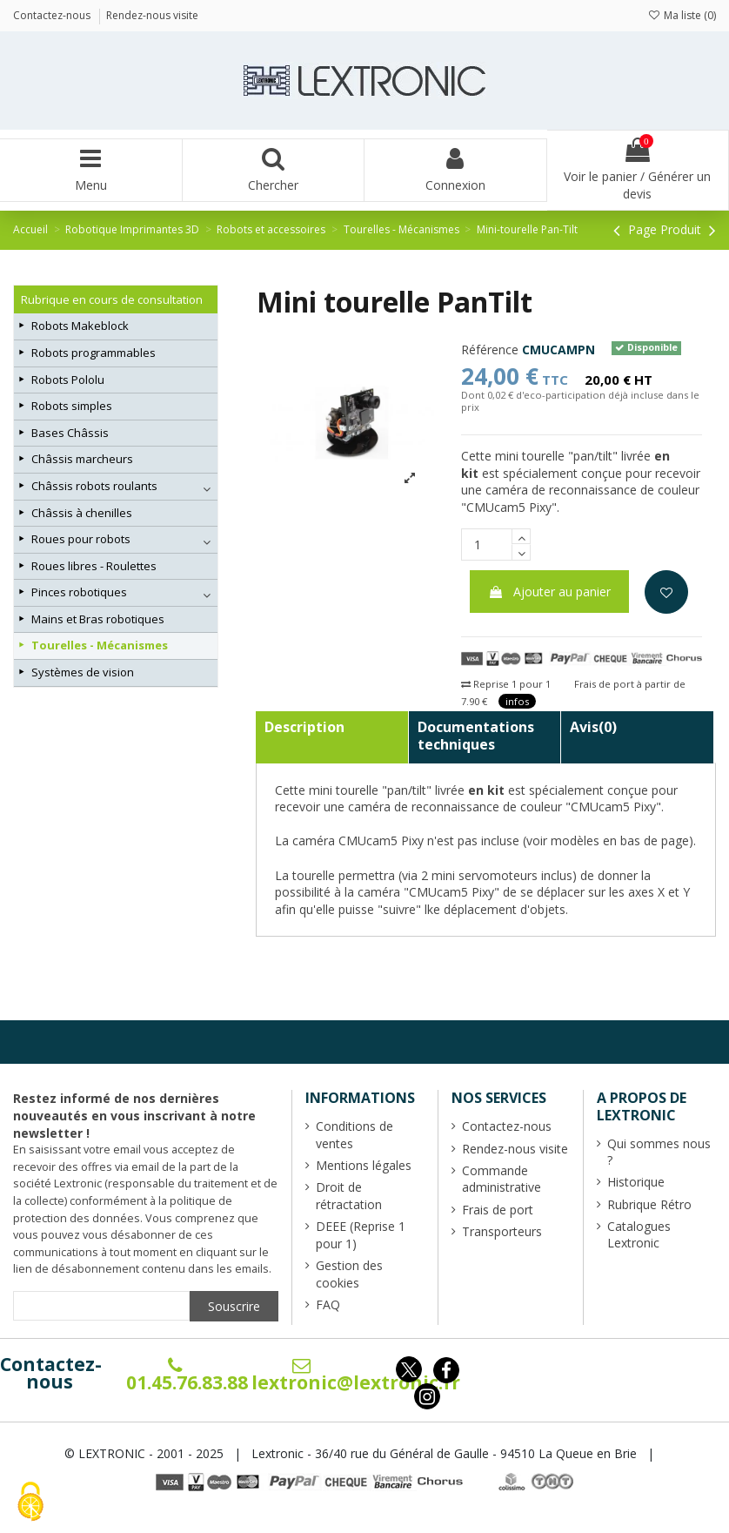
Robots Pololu (67, 379)
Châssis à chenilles (81, 513)
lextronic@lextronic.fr (355, 1375)
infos (517, 701)
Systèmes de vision (82, 672)
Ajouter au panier (549, 591)
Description (304, 726)
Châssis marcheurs (82, 459)
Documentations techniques (476, 735)
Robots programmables (93, 352)
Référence (489, 349)
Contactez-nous (51, 1373)
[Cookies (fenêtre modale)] (30, 1503)
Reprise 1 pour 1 (506, 683)
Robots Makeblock (80, 325)
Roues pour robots (80, 539)
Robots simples (71, 406)
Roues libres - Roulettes (94, 566)
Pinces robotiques (79, 592)
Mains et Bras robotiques (97, 619)
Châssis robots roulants (94, 486)
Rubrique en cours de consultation (112, 299)
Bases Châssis (70, 432)
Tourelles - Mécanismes (99, 645)
